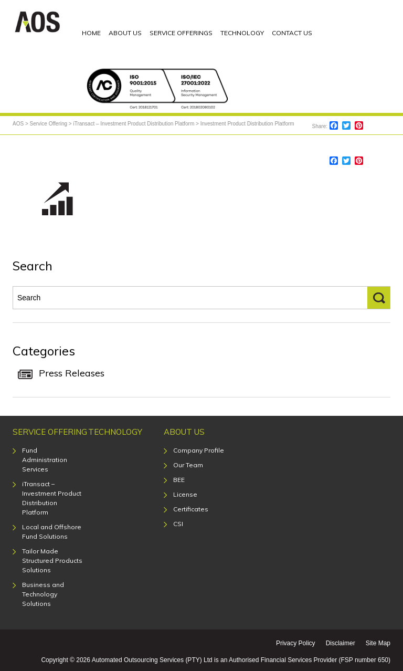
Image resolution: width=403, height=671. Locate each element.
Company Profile (198, 450)
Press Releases (71, 373)
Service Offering (50, 432)
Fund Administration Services (44, 459)
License (185, 494)
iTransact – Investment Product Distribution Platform (51, 498)
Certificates (190, 509)
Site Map (378, 643)
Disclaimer (340, 643)
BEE (179, 480)
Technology (115, 432)
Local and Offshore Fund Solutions (51, 531)
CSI (178, 524)
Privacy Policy (295, 643)
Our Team (188, 465)
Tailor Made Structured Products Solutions (52, 560)
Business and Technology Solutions (43, 594)
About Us (184, 432)
